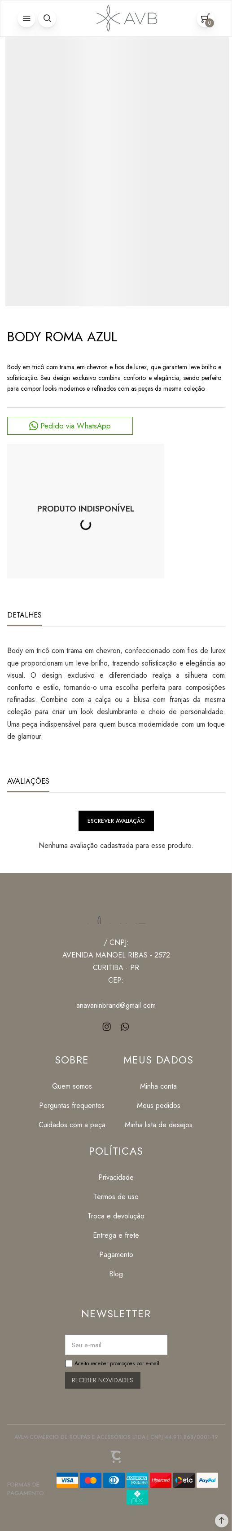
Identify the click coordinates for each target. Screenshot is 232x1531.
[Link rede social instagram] (107, 1026)
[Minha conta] (158, 1086)
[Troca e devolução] (116, 1216)
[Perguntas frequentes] (72, 1105)
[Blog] (116, 1274)
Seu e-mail (86, 1345)
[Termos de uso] (116, 1196)
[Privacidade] (116, 1177)
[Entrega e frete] (116, 1235)
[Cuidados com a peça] (72, 1125)
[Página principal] (124, 18)
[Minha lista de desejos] (158, 1125)
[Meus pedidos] (158, 1105)
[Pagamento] (116, 1254)
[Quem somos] (72, 1086)
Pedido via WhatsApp (75, 425)
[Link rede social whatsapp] (125, 1026)
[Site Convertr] (116, 1457)
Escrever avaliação (116, 821)
